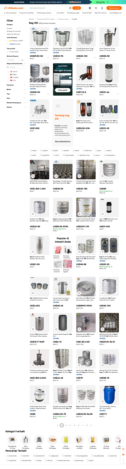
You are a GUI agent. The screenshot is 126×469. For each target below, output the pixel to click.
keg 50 (90, 460)
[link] (123, 449)
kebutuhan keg (25, 460)
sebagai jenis (53, 456)
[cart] (96, 8)
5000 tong (87, 150)
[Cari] (76, 8)
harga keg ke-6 (109, 155)
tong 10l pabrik (68, 155)
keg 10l (76, 150)
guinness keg (78, 460)
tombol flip (66, 456)
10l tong (48, 460)
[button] (70, 8)
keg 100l (65, 150)
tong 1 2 (96, 155)
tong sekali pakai (98, 456)
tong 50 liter (44, 155)
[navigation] (15, 222)
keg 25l (54, 150)
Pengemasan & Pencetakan (46, 19)
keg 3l (33, 155)
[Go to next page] (91, 425)
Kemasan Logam (63, 19)
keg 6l (98, 150)
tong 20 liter (11, 460)
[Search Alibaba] (48, 8)
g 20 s (56, 155)
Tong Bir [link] (74, 19)
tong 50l (43, 150)
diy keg (38, 460)
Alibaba (31, 19)
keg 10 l (108, 150)
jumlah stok (112, 456)
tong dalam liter (39, 456)
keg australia (12, 456)
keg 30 (33, 150)
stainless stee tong (62, 460)
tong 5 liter (25, 456)
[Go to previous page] (57, 425)
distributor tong (83, 155)
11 (86, 425)
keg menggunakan (81, 456)
